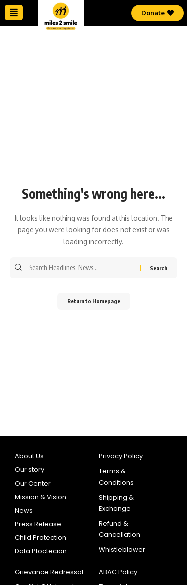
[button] (14, 12)
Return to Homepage (93, 301)
